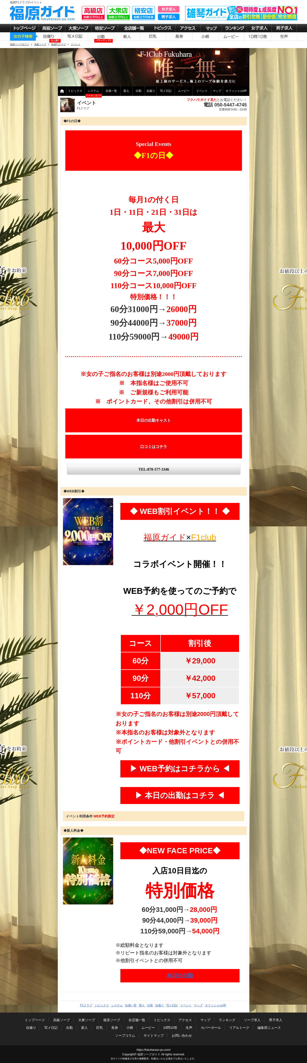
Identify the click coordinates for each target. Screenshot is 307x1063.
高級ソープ (61, 1020)
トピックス (75, 91)
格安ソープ (111, 1020)
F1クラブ (86, 1005)
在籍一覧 (111, 91)
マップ (217, 91)
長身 (114, 1028)
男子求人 (275, 1020)
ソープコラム (125, 1035)
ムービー (184, 91)
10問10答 (170, 1028)
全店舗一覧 (136, 1020)
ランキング (227, 1020)
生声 (189, 1028)
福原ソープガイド (148, 1054)
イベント (202, 91)
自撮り (150, 91)
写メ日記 (166, 91)
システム (93, 91)
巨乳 (99, 1028)
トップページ (35, 1020)
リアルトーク (239, 1028)
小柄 (129, 1028)
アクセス (185, 1020)
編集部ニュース (269, 1028)
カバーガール (211, 1028)
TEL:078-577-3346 (153, 469)
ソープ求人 (252, 1020)
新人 (126, 91)
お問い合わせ (182, 1035)
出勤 (138, 91)
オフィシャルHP (236, 91)
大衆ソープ (86, 1020)
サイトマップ (154, 1035)
